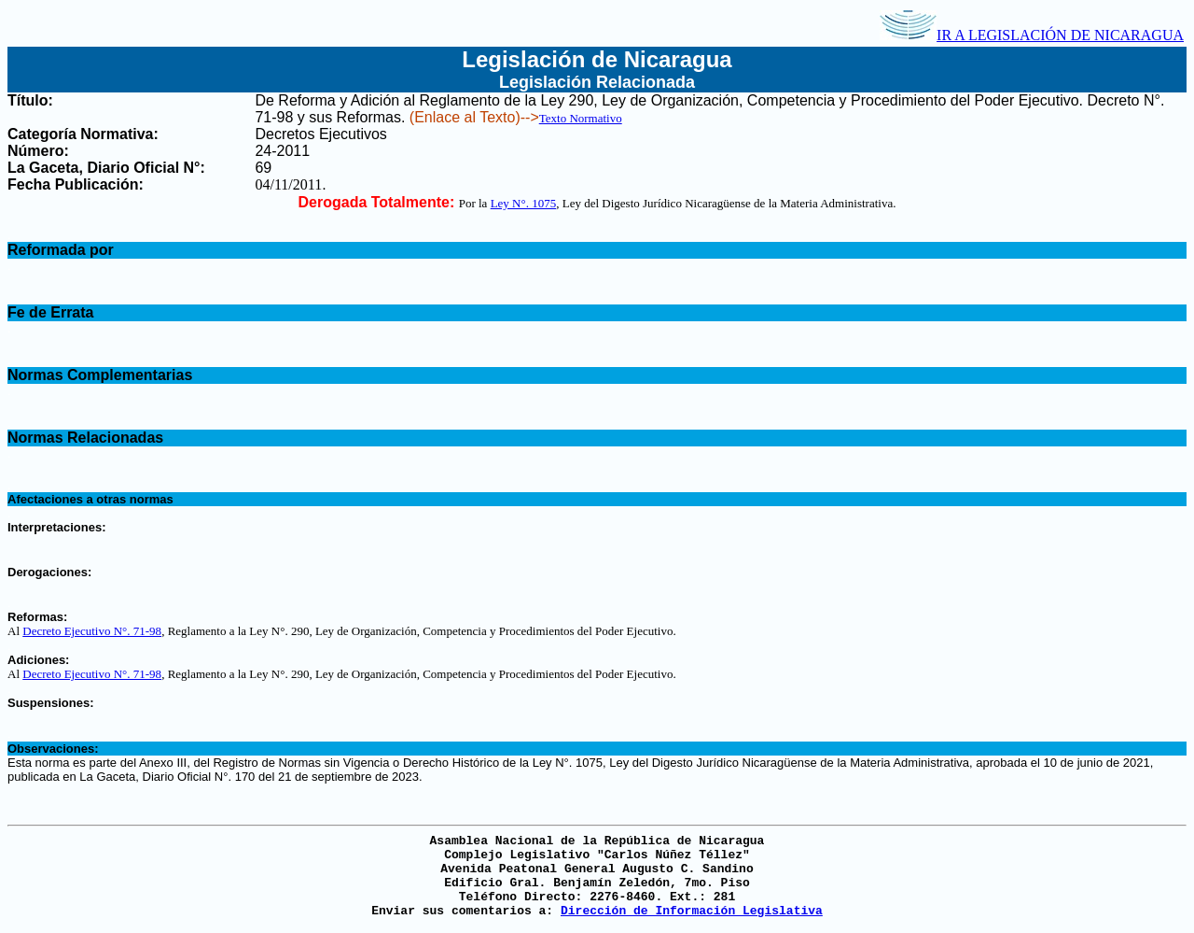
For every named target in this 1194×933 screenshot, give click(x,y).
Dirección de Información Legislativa (692, 911)
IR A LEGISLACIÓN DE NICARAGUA (1032, 35)
